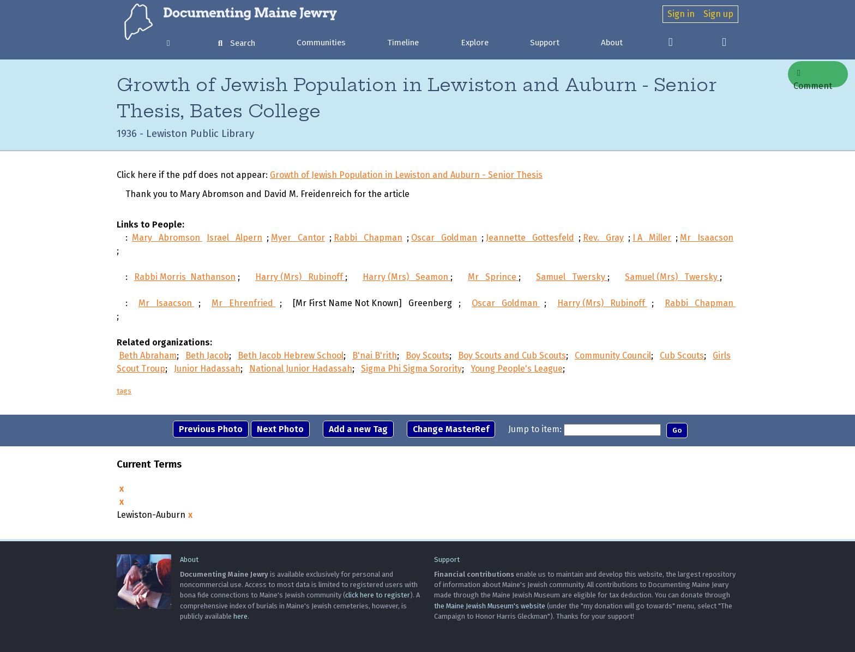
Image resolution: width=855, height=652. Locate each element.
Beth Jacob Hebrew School (291, 355)
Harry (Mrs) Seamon (406, 277)
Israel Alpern (234, 237)
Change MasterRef (451, 429)
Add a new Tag (358, 429)
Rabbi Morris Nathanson (185, 277)
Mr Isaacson (706, 237)
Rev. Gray (603, 237)
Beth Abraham (148, 355)
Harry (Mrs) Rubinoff (300, 277)
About (612, 42)
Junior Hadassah (207, 368)
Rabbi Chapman (368, 237)
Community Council (613, 355)
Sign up (718, 14)
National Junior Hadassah (300, 368)
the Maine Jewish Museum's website (489, 606)
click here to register (377, 595)
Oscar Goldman (444, 237)
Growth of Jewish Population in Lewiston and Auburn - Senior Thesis (406, 175)
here (240, 616)
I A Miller (652, 237)
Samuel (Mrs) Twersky (672, 277)
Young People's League (517, 368)
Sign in (681, 14)
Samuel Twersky (571, 277)
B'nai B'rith (374, 355)
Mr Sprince (493, 277)
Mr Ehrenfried (243, 303)
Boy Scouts (427, 355)
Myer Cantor (298, 237)
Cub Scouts (682, 355)
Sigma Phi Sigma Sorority (411, 368)
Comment (812, 78)
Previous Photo (211, 429)
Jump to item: (535, 429)
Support (544, 42)
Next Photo (280, 429)
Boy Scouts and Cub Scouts (512, 355)
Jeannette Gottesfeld (530, 237)
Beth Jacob (207, 355)
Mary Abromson (167, 237)
